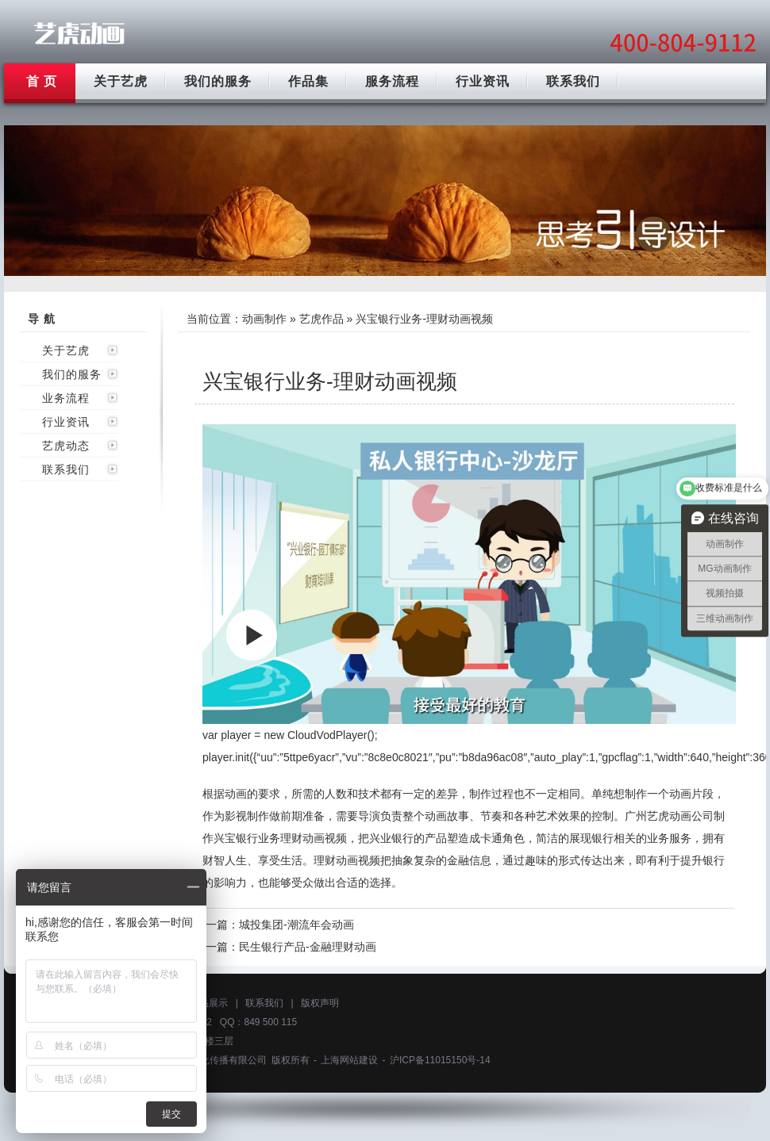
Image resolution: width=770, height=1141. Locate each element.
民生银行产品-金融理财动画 (307, 946)
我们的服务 (218, 81)
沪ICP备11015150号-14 (440, 1060)
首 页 (41, 81)
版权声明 (320, 1003)
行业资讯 (483, 81)
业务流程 (66, 398)
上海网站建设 (349, 1060)
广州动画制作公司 (79, 34)
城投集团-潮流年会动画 (296, 924)
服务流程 (392, 81)
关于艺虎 (121, 81)
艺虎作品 (321, 318)
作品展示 (209, 1003)
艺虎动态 (66, 445)
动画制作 (264, 318)
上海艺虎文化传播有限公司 (209, 1060)
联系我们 (573, 81)
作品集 (308, 81)
